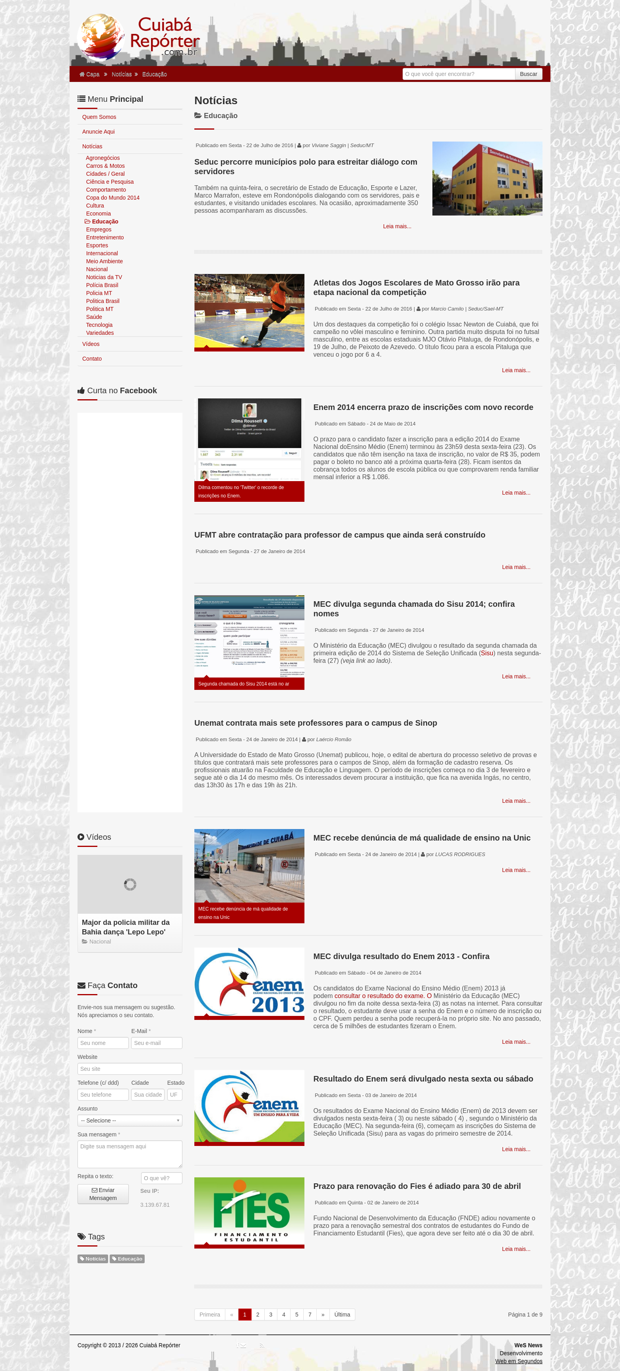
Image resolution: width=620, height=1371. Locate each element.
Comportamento (105, 189)
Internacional (101, 253)
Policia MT (98, 293)
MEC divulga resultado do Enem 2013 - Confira (401, 956)
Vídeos (91, 344)
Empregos (98, 229)
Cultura (94, 205)
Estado (174, 691)
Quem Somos (99, 117)
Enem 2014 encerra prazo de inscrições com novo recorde (423, 407)
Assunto (88, 717)
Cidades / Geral (105, 174)
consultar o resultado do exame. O (383, 995)
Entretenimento (104, 237)
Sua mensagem (99, 743)
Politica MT (99, 309)
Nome (87, 639)
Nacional (96, 269)
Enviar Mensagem (103, 802)
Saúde (93, 317)
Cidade (140, 691)
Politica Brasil (102, 301)
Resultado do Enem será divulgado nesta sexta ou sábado (423, 1078)
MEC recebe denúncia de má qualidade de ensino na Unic (422, 837)
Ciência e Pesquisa (109, 182)
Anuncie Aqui (98, 131)
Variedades (99, 333)
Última (343, 1314)
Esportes (96, 245)
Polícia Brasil (101, 285)
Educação (154, 74)
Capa (89, 74)
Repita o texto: (95, 784)
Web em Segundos (518, 1361)
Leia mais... (396, 226)
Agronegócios (102, 158)
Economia (98, 213)
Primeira (210, 1314)
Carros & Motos (105, 166)
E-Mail (141, 639)
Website (87, 665)
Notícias (122, 74)
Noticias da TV (103, 277)
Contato (92, 358)
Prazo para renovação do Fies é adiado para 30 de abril (417, 1186)
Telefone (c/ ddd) (98, 691)
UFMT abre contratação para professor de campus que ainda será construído (339, 534)
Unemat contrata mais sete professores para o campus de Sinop (315, 723)
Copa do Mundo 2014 (112, 197)
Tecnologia (98, 325)
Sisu (487, 653)
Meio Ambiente (104, 261)
